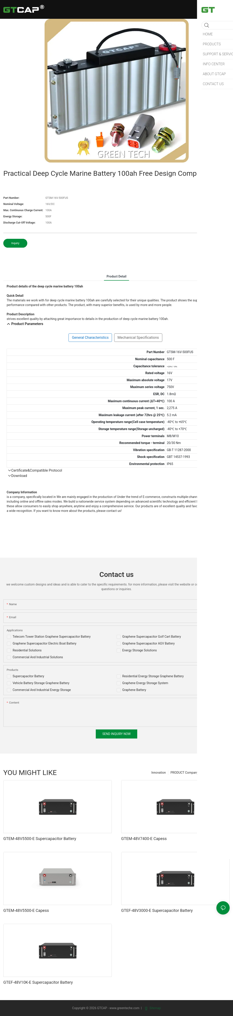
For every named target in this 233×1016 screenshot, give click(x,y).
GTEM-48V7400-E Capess (144, 838)
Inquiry (15, 243)
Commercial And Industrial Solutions (38, 657)
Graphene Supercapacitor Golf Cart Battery (151, 636)
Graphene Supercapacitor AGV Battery (148, 643)
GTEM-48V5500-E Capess (26, 910)
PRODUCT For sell (215, 772)
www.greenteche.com (124, 1008)
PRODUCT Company (184, 772)
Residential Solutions (27, 650)
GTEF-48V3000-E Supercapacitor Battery (157, 910)
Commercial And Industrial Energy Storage (42, 690)
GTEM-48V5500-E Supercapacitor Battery (39, 838)
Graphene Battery (134, 690)
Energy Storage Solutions (139, 650)
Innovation (158, 772)
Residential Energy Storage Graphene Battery (153, 676)
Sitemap (153, 1008)
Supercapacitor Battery (28, 676)
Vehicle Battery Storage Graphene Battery (41, 683)
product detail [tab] (116, 276)
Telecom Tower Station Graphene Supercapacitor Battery (52, 636)
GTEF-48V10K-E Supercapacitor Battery (38, 982)
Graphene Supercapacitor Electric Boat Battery (44, 643)
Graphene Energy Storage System (145, 683)
